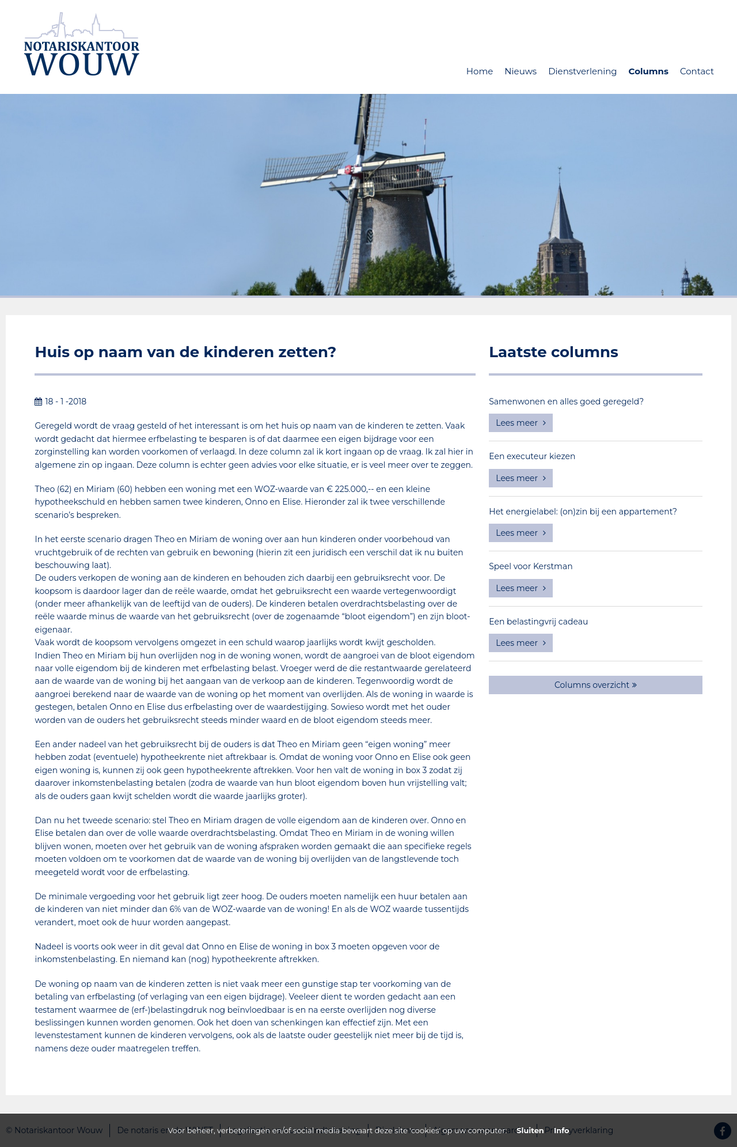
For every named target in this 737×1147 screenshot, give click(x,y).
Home (479, 71)
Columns (648, 71)
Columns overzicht (595, 685)
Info (561, 1130)
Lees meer (521, 423)
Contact (697, 71)
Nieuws (520, 71)
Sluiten (530, 1130)
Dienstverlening (582, 71)
